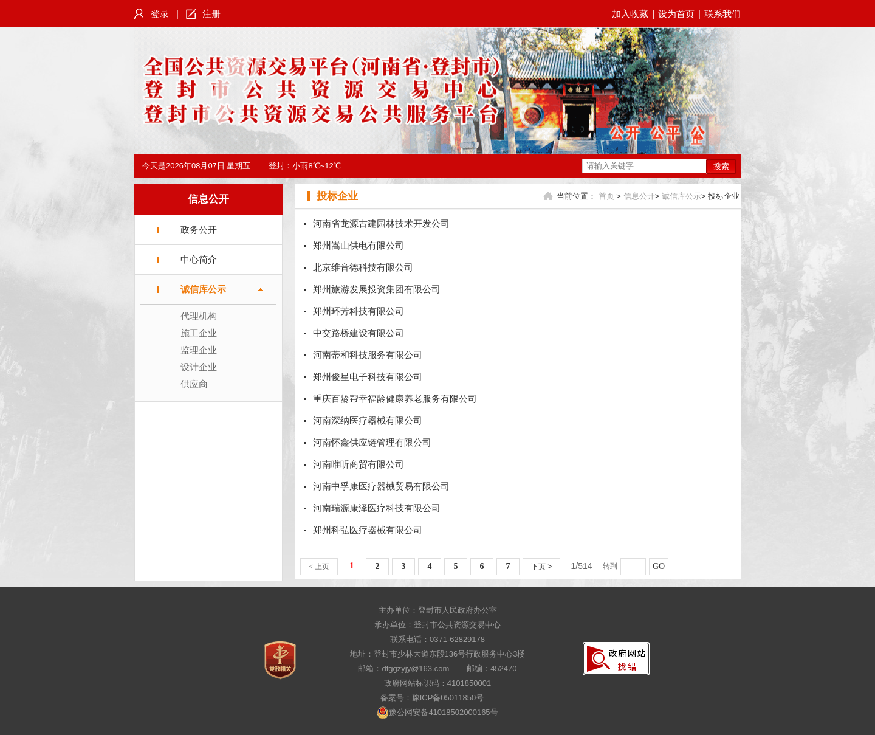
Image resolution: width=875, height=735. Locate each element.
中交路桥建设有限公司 (358, 333)
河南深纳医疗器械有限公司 (367, 420)
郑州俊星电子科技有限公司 (367, 376)
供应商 (194, 384)
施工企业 (198, 333)
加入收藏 (630, 14)
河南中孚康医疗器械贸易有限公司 (381, 486)
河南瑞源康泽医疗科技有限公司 (377, 508)
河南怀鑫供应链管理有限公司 (372, 442)
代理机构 (198, 316)
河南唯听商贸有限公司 (358, 464)
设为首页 (676, 14)
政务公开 (198, 229)
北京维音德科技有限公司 (363, 267)
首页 (606, 196)
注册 (211, 14)
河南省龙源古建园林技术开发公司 (381, 223)
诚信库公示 (203, 289)
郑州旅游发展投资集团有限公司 (377, 289)
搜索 (721, 166)
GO (659, 566)
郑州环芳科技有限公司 (358, 311)
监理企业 (198, 350)
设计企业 (198, 367)
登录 (160, 14)
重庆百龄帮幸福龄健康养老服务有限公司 (395, 398)
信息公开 (208, 199)
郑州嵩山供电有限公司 (358, 245)
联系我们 (722, 14)
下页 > (541, 566)
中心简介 (198, 259)
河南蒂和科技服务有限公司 (367, 355)
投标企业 (337, 196)
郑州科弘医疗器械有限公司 (367, 530)
